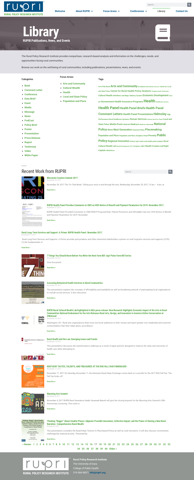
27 (141, 444)
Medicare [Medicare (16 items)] (135, 124)
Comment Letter (33, 90)
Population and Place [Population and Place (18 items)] (108, 135)
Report (28, 142)
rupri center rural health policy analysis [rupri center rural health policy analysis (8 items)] (149, 141)
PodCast (29, 120)
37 (92, 448)
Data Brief (30, 98)
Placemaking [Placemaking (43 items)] (153, 129)
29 (150, 444)
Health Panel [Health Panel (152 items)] (108, 108)
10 (63, 444)
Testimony (30, 146)
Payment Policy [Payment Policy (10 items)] (139, 130)
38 (97, 448)
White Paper (31, 155)
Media (28, 107)
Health (66, 92)
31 (159, 444)
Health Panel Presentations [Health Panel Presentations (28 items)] (138, 114)
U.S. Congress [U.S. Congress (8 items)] (135, 146)
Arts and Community (74, 83)
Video (28, 151)
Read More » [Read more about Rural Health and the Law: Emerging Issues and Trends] (51, 354)
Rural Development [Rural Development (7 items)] (123, 146)
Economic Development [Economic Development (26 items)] (155, 95)
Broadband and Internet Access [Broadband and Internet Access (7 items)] (148, 87)
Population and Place (74, 101)
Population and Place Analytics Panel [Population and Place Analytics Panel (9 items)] (133, 136)
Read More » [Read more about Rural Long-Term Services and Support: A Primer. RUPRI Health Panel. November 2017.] (26, 248)
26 (137, 444)
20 (109, 444)
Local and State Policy (75, 96)
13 (77, 444)
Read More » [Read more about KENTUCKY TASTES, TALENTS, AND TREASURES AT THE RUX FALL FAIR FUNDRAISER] (51, 381)
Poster (28, 129)
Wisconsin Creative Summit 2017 (62, 177)
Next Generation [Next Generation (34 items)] (122, 129)
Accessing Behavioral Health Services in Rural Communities (75, 282)
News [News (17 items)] (110, 129)
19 (104, 444)
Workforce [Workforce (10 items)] (110, 150)
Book (27, 85)
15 (86, 444)
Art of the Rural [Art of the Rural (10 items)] (104, 87)
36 (87, 448)
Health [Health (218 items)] (149, 101)
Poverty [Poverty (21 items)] (152, 135)
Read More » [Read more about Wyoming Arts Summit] (51, 409)
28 (146, 444)
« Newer (26, 444)
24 (127, 444)
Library (161, 11)
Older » (113, 448)
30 (155, 444)
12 (72, 444)
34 (78, 448)
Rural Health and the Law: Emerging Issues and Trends (72, 339)
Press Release (32, 138)
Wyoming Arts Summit (57, 393)
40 (106, 448)
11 (68, 444)
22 (118, 444)
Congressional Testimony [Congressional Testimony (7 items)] (160, 91)
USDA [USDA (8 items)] (143, 146)
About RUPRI (84, 11)
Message (29, 111)
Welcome (60, 11)
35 (83, 448)
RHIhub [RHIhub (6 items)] (132, 141)
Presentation (32, 133)
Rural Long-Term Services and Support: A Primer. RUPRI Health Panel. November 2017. (62, 232)
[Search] (189, 5)
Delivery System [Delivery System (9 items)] (135, 96)
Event (28, 103)
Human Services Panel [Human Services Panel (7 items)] (155, 119)
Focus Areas (111, 11)
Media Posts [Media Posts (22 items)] (116, 124)
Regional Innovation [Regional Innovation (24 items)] (118, 141)
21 (114, 444)
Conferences (138, 11)
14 (82, 444)
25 (132, 444)
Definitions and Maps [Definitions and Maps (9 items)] (121, 96)
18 (100, 444)
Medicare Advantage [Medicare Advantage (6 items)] (146, 124)
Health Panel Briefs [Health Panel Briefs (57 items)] (132, 108)
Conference (31, 94)
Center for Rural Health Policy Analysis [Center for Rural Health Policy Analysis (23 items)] (130, 91)
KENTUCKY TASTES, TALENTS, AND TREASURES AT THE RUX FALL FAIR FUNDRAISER (86, 366)
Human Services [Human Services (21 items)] (138, 119)
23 (123, 444)
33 (169, 444)
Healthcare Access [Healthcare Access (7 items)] (162, 102)
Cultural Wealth (71, 87)
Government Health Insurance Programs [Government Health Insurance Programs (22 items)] (122, 101)
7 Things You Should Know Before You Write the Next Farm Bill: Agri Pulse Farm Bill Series (89, 255)
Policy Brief (31, 124)
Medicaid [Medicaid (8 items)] (126, 124)
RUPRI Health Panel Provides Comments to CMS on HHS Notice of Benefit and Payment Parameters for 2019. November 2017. (105, 205)
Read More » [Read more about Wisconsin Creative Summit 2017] (51, 190)
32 (164, 444)
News (28, 116)
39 (101, 448)
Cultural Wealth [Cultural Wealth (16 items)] (105, 95)
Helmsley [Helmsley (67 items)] (160, 114)
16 (91, 444)
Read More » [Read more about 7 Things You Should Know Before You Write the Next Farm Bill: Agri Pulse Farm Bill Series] (51, 268)
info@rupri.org (97, 472)
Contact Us (182, 11)
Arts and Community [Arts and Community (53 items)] (124, 86)
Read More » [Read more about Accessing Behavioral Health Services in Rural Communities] (51, 298)
